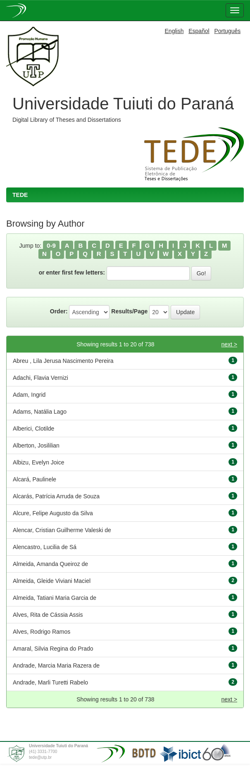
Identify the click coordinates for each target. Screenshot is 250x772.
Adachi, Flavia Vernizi (40, 377)
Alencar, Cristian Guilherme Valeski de (62, 530)
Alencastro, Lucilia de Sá (44, 547)
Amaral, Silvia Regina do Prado (53, 648)
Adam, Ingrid (29, 394)
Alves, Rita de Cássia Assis (48, 614)
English (174, 31)
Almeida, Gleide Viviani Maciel (51, 581)
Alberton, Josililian (36, 445)
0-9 (51, 245)
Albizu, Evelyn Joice (38, 462)
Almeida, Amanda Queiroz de (50, 564)
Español (199, 31)
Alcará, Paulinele (34, 479)
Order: (59, 311)
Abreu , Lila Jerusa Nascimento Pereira (63, 361)
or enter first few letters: (72, 272)
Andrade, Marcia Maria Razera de (56, 665)
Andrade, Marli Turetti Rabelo (50, 682)
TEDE (20, 195)
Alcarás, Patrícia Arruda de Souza (56, 496)
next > (229, 344)
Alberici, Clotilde (33, 428)
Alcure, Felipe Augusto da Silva (53, 513)
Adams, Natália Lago (40, 411)
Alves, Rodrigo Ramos (41, 631)
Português (227, 31)
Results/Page (129, 311)
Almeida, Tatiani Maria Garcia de (54, 597)
